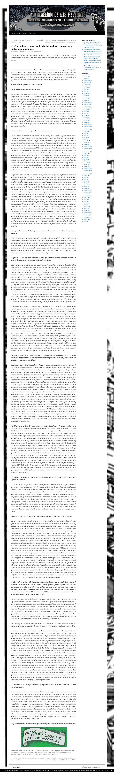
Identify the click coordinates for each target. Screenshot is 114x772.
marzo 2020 (87, 75)
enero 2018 (86, 122)
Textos (51, 750)
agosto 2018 (87, 109)
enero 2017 (86, 144)
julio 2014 (86, 199)
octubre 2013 (87, 216)
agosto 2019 (87, 88)
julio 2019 (86, 89)
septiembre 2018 (88, 108)
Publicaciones (45, 750)
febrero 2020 (87, 77)
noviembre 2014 (88, 192)
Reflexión (19, 754)
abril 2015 (86, 183)
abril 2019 (86, 95)
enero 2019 (86, 100)
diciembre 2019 (88, 80)
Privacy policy (16, 767)
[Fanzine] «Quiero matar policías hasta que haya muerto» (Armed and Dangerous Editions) (93, 45)
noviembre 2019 (88, 82)
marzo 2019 (87, 97)
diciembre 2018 (88, 102)
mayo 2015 (86, 181)
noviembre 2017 (88, 126)
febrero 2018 (87, 120)
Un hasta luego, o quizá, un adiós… (92, 42)
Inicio (13, 33)
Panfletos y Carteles (35, 750)
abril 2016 (86, 161)
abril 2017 (86, 139)
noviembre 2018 (88, 104)
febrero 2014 (87, 208)
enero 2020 (86, 78)
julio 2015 (86, 177)
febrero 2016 (87, 164)
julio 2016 (86, 155)
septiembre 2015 (88, 174)
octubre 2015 (87, 172)
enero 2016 (86, 166)
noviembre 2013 (88, 214)
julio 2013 (86, 221)
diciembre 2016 (88, 146)
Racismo (13, 754)
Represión (25, 754)
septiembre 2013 (88, 217)
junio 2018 (86, 113)
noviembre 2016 (88, 148)
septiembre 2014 (88, 195)
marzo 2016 (87, 163)
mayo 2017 (86, 137)
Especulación (47, 752)
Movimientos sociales (65, 752)
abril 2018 (86, 117)
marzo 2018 (87, 119)
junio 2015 (86, 179)
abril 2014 (86, 205)
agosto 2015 (87, 175)
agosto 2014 (87, 197)
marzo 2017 (87, 141)
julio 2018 (86, 111)
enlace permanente (53, 754)
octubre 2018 (87, 106)
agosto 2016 (87, 153)
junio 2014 (86, 201)
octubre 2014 (87, 194)
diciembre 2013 (88, 212)
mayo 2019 (86, 93)
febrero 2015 (87, 186)
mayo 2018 (86, 115)
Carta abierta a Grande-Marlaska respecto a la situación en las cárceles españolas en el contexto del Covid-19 (93, 51)
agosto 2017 (87, 131)
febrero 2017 (87, 142)
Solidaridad (32, 754)
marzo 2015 (87, 184)
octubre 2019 (87, 84)
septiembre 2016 (88, 152)
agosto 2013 (87, 219)
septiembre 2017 (88, 130)
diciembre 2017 (88, 124)
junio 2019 (86, 91)
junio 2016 (86, 157)
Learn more (104, 770)
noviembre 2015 (88, 170)
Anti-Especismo (15, 752)
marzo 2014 (87, 206)
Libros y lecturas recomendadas (26, 33)
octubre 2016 (87, 150)
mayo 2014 (86, 203)
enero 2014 (86, 210)
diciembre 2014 (88, 190)
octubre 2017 (87, 128)
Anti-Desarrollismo (69, 750)
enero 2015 (86, 188)
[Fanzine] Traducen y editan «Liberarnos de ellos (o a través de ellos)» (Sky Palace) (92, 67)
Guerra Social (55, 752)
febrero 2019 (87, 98)
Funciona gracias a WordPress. (92, 767)
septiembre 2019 (88, 86)
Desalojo (34, 752)
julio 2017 (86, 133)
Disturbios (40, 752)
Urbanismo (38, 754)
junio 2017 (86, 135)
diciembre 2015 (88, 168)
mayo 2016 (86, 159)
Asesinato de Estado (26, 752)
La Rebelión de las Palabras (34, 51)
